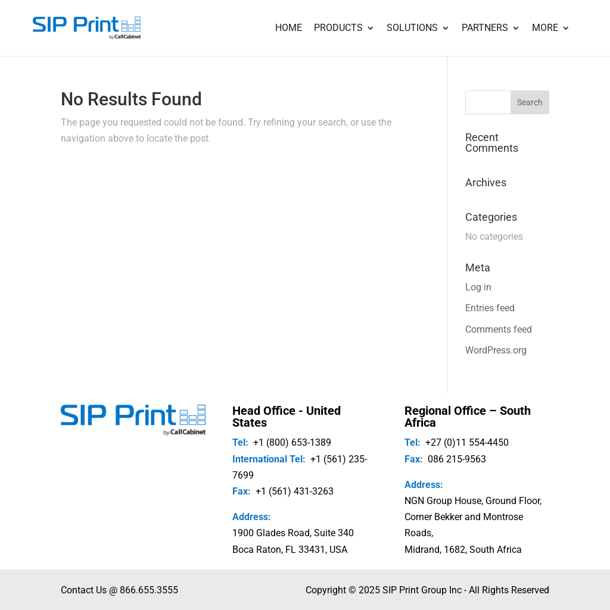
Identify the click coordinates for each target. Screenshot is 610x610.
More (545, 28)
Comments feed (498, 329)
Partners (485, 28)
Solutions (412, 28)
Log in (478, 287)
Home (288, 28)
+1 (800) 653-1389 (292, 442)
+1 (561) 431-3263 (295, 491)
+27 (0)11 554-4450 (467, 442)
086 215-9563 (457, 459)
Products (338, 28)
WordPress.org (496, 350)
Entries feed (490, 308)
